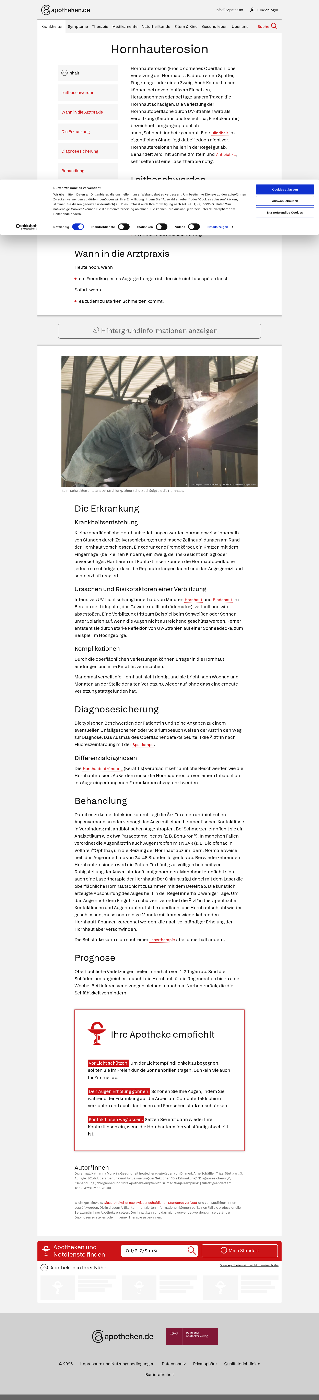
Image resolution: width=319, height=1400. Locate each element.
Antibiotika (227, 156)
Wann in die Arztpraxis (82, 113)
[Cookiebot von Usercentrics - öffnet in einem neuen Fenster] (26, 48)
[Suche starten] (192, 1256)
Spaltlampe (144, 750)
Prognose (70, 191)
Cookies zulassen (285, 10)
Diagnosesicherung (79, 152)
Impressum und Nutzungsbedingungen (117, 1369)
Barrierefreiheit (159, 1380)
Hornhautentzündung (105, 774)
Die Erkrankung (75, 133)
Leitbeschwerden (77, 93)
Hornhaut (195, 605)
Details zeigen (218, 47)
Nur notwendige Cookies (285, 33)
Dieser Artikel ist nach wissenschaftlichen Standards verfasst (150, 1208)
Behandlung (72, 172)
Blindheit (221, 134)
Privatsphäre (205, 1369)
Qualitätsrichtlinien (242, 1369)
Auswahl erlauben (285, 21)
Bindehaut (227, 605)
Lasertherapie (164, 945)
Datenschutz (174, 1369)
